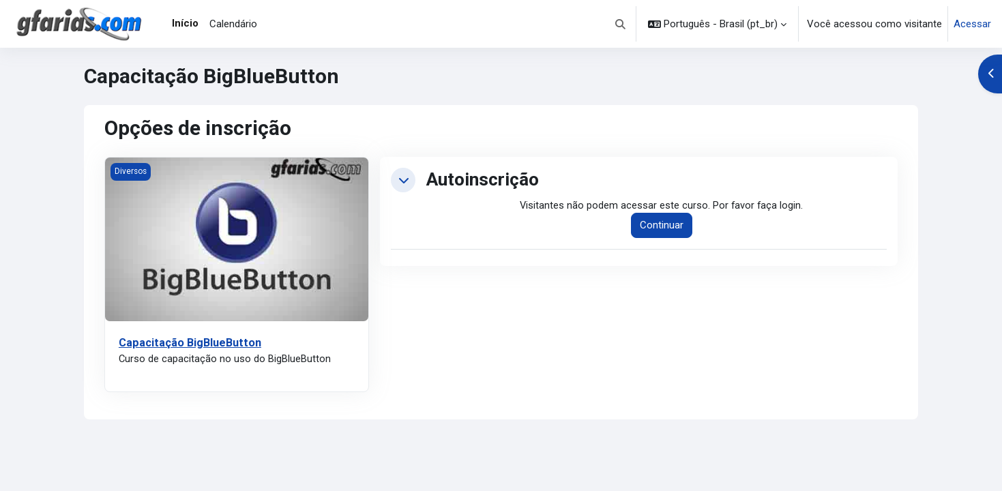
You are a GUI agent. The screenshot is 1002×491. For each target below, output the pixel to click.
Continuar (662, 226)
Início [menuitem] (185, 23)
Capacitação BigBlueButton (191, 342)
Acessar (972, 24)
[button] (621, 24)
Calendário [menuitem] (233, 24)
